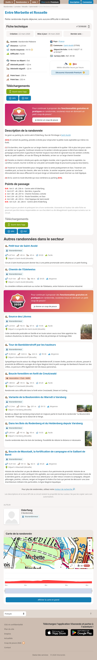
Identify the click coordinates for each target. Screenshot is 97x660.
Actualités (8, 638)
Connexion (87, 2)
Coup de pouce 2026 (14, 643)
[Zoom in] (90, 541)
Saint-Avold (68, 45)
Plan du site (9, 629)
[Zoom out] (90, 545)
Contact (7, 647)
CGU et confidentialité (13, 624)
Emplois (7, 634)
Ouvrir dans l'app (18, 91)
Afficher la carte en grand (48, 600)
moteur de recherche (65, 489)
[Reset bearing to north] (90, 550)
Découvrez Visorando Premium (70, 72)
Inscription (74, 2)
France (61, 41)
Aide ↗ (35, 2)
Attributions (8, 567)
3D (83, 565)
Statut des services (40, 655)
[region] (48, 553)
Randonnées (22, 2)
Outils (9, 2)
